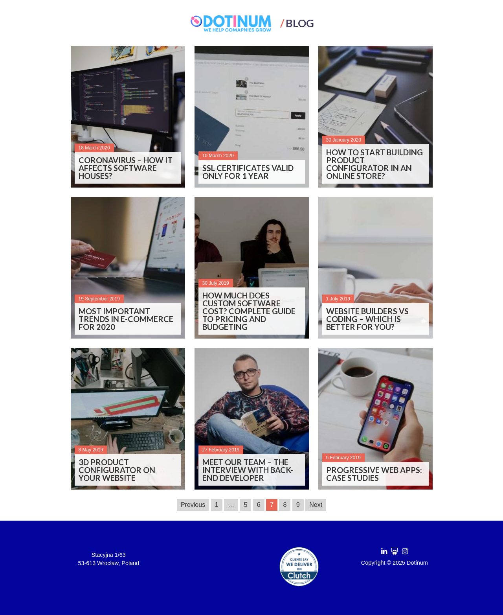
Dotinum (417, 563)
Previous (193, 504)
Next (315, 504)
